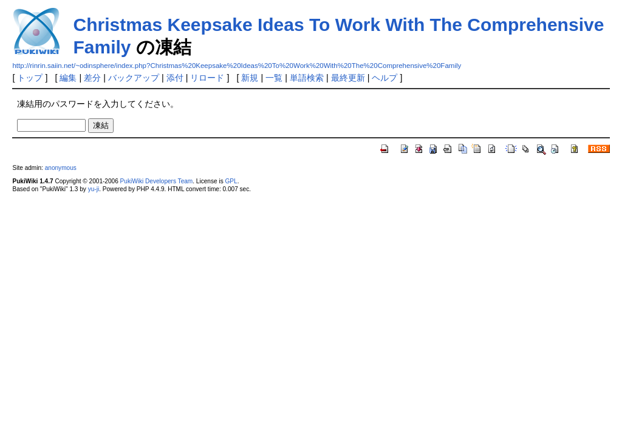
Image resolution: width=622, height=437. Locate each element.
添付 (174, 78)
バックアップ (133, 78)
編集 (68, 78)
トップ (30, 78)
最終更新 (348, 78)
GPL (231, 181)
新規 (249, 78)
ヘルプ (384, 78)
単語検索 (307, 78)
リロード (207, 78)
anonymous (61, 167)
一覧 (273, 78)
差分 (92, 78)
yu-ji (93, 189)
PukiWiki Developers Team (156, 181)
